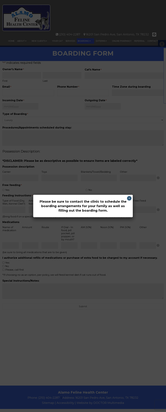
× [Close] (129, 198)
